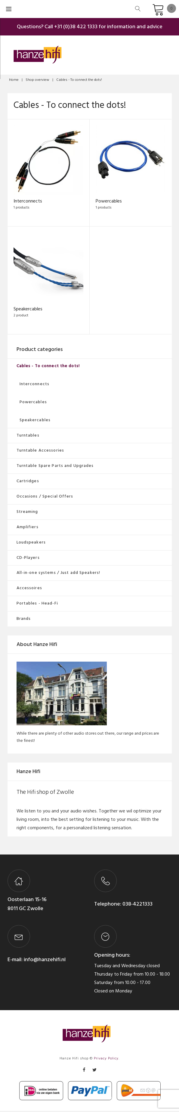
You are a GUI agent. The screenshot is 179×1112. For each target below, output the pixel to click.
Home (14, 80)
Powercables (109, 202)
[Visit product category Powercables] (130, 160)
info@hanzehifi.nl (45, 960)
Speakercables (28, 310)
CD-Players (28, 558)
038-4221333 (137, 905)
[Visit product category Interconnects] (48, 160)
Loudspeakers (31, 543)
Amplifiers (28, 528)
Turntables (28, 436)
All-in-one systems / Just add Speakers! (58, 574)
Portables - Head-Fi (37, 604)
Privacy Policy (106, 1059)
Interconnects (28, 202)
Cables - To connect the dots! (48, 367)
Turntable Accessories (40, 451)
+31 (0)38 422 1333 (75, 26)
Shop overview (37, 80)
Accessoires (29, 589)
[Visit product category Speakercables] (48, 268)
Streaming (27, 512)
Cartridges (28, 482)
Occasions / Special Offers (45, 497)
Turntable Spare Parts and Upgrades (55, 467)
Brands (24, 620)
